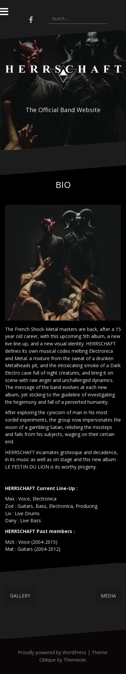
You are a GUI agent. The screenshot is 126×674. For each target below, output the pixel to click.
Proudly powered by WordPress (52, 652)
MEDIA (108, 595)
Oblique (47, 660)
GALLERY (20, 595)
